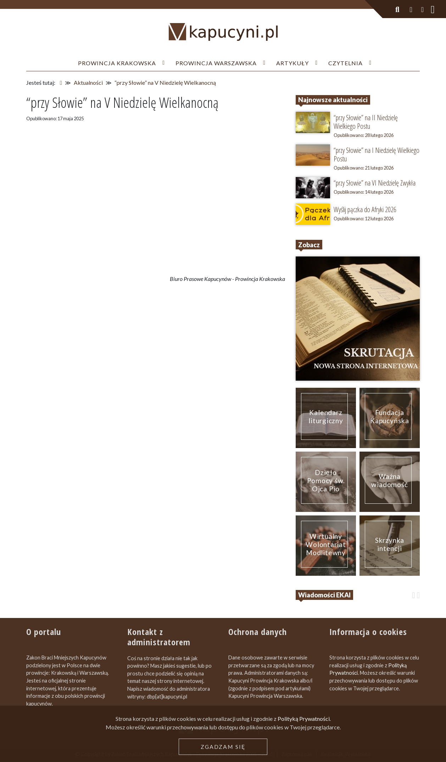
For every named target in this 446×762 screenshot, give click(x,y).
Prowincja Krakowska (117, 63)
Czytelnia (345, 63)
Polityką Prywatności (304, 718)
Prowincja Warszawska (216, 63)
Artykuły (292, 63)
